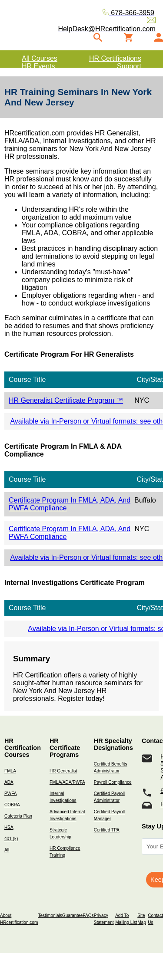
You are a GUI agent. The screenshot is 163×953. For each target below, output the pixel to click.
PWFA (10, 793)
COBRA (12, 804)
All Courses (39, 58)
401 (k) (11, 838)
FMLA (10, 771)
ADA (8, 782)
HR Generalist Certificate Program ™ (66, 400)
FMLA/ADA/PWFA (67, 782)
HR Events (38, 66)
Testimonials (50, 915)
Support (129, 66)
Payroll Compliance (113, 782)
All (6, 850)
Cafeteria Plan (18, 816)
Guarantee (72, 915)
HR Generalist (63, 771)
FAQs (88, 915)
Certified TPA (107, 830)
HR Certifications (115, 58)
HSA (8, 827)
